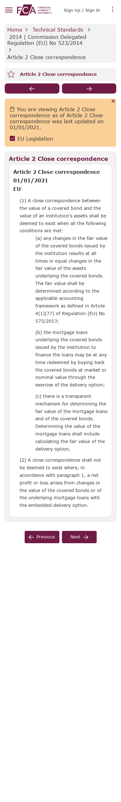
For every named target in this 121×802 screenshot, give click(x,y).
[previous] (32, 88)
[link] (34, 10)
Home (14, 30)
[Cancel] (113, 102)
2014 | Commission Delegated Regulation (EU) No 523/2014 (47, 40)
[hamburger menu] (9, 10)
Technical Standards (58, 30)
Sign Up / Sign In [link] (82, 10)
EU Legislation (35, 139)
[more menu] (112, 9)
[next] (89, 88)
